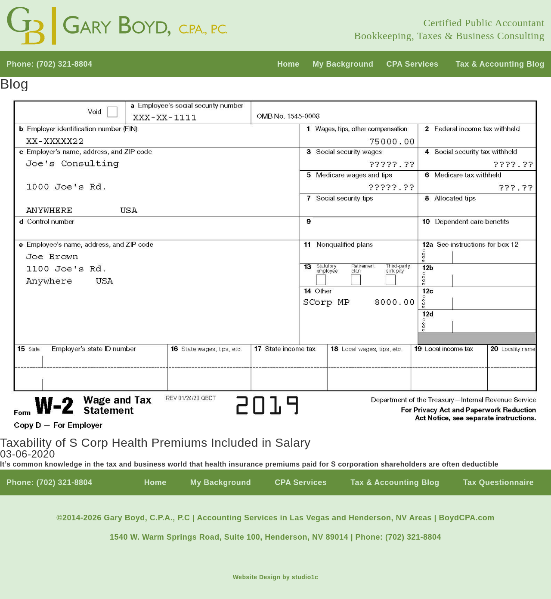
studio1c (305, 577)
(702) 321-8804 (65, 64)
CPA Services (412, 64)
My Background (343, 64)
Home (288, 64)
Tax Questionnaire (498, 482)
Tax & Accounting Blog (500, 64)
